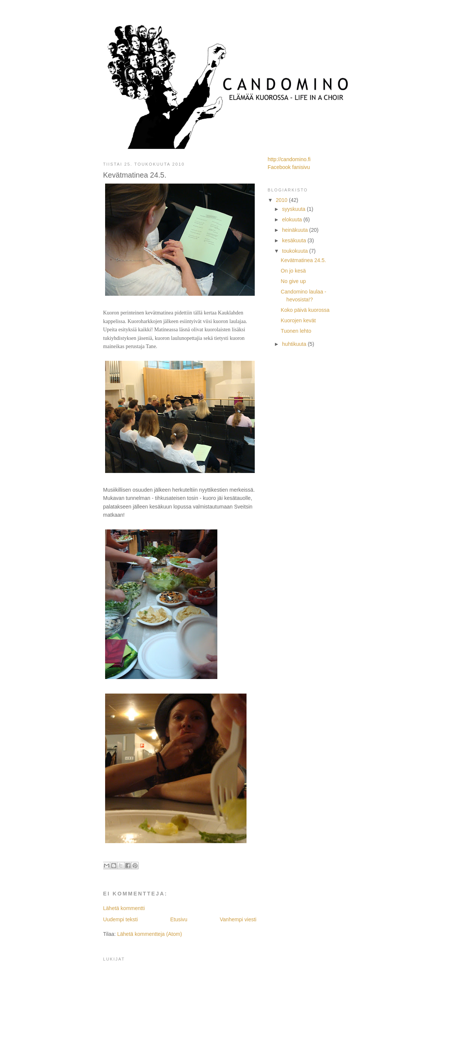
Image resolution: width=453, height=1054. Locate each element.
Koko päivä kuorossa (305, 310)
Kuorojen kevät (298, 320)
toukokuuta (295, 251)
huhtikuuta (295, 344)
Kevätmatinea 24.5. (303, 260)
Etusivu (178, 919)
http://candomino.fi (289, 159)
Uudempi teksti (120, 919)
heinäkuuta (295, 230)
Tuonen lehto (296, 331)
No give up (293, 281)
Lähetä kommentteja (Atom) (149, 934)
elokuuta (292, 219)
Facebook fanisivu (289, 167)
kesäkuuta (294, 240)
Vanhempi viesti (238, 919)
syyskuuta (294, 209)
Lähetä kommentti (124, 908)
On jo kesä (293, 271)
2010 (282, 200)
